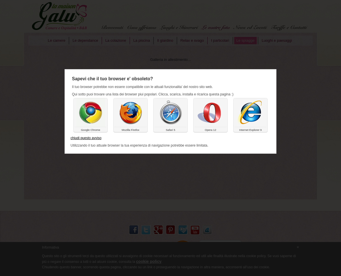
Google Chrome (90, 129)
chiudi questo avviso (86, 138)
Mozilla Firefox (130, 129)
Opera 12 (210, 129)
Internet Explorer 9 (250, 129)
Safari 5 (170, 129)
